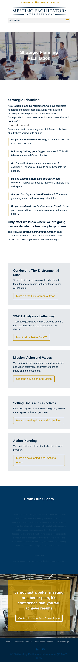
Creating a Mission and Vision (34, 378)
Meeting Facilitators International (37, 654)
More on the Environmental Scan (35, 296)
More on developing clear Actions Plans (36, 460)
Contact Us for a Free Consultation (39, 618)
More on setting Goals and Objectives (38, 420)
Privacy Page (63, 642)
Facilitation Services (44, 642)
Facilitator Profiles (23, 642)
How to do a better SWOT (31, 337)
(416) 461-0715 (27, 2)
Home (9, 642)
